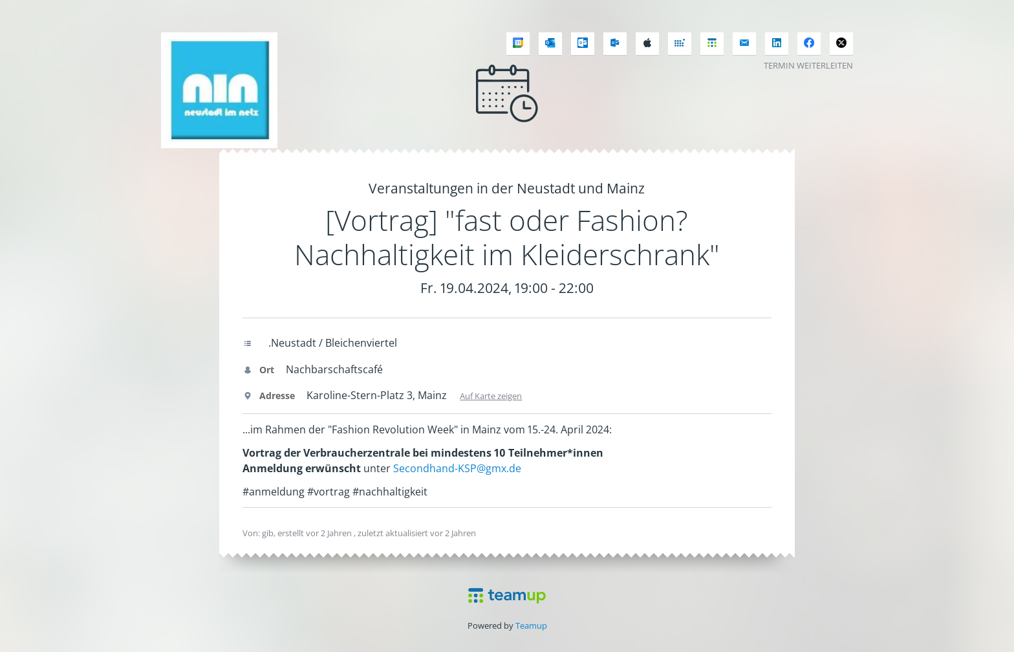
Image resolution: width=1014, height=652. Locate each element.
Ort (258, 370)
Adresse (269, 395)
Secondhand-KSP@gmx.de (457, 468)
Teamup (531, 625)
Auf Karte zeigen (491, 396)
